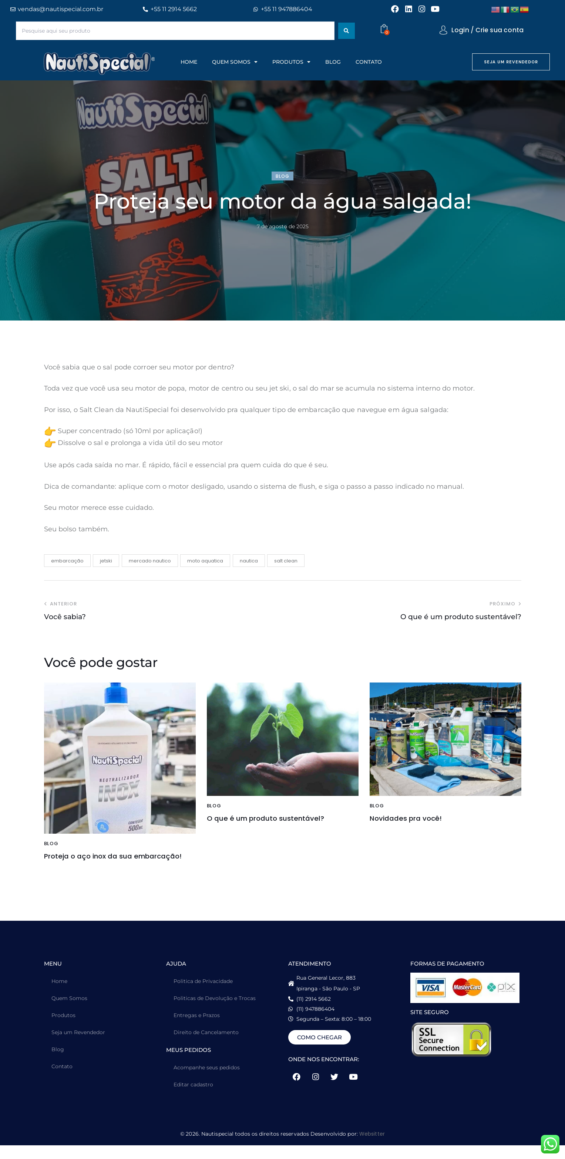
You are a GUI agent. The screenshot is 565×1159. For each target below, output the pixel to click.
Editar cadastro (193, 1098)
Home (59, 995)
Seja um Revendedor (78, 1046)
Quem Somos (69, 1012)
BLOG (333, 62)
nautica (249, 560)
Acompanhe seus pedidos (207, 1081)
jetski (106, 560)
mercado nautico (150, 560)
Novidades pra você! (416, 820)
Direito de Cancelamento (206, 1046)
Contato (62, 1080)
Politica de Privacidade (203, 995)
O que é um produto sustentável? (253, 825)
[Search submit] (346, 31)
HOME (189, 62)
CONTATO (369, 62)
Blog (57, 1063)
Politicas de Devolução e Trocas (215, 1012)
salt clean (285, 560)
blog (282, 176)
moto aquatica (205, 560)
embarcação (67, 560)
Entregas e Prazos (197, 1029)
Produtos (63, 1029)
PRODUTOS (291, 62)
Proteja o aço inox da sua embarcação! (101, 863)
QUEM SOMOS (235, 62)
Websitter (372, 1147)
